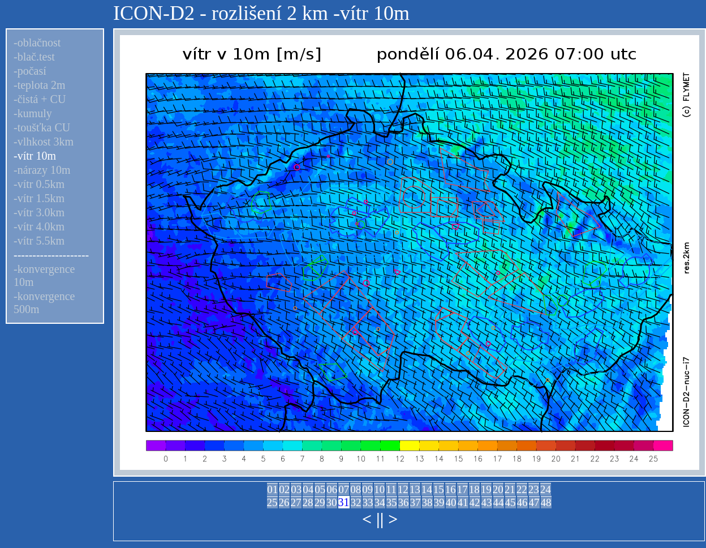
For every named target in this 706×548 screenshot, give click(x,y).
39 (439, 502)
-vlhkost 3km (44, 141)
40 (451, 502)
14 (426, 489)
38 (427, 502)
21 (510, 489)
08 (355, 489)
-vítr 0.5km (39, 184)
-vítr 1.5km (39, 198)
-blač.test (34, 56)
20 (498, 489)
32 (356, 502)
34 (379, 502)
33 (368, 502)
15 (438, 489)
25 (272, 502)
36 (403, 502)
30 (331, 502)
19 (486, 489)
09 (367, 489)
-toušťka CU (42, 127)
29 (320, 502)
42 (475, 502)
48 (546, 502)
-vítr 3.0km (39, 212)
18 (474, 489)
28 (308, 502)
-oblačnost (37, 42)
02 (284, 489)
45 (510, 502)
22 (521, 489)
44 (498, 502)
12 (403, 489)
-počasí (30, 71)
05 (320, 489)
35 (391, 502)
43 (486, 502)
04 (308, 489)
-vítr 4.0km (39, 226)
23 (533, 489)
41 (463, 502)
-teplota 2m (40, 85)
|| (380, 519)
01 (272, 489)
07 (343, 489)
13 (415, 489)
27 (296, 502)
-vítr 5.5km (39, 240)
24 (545, 489)
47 (534, 502)
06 (331, 489)
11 (391, 489)
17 (462, 489)
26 (284, 502)
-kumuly (33, 113)
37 (415, 502)
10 (379, 489)
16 (450, 489)
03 (296, 489)
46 (522, 502)
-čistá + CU (40, 99)
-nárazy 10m (42, 170)
